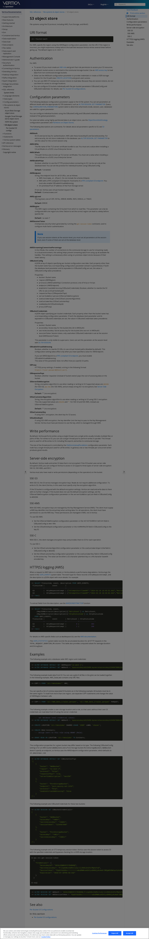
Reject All (115, 935)
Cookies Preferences (99, 935)
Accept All (129, 935)
